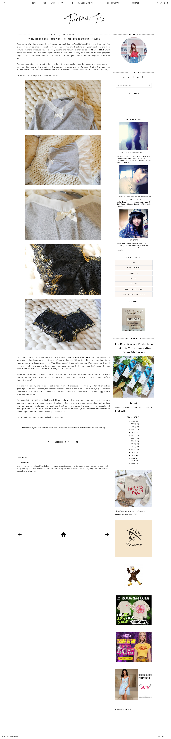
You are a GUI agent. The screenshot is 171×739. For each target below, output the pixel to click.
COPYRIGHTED (163, 736)
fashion (133, 273)
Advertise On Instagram (108, 3)
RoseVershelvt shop (100, 428)
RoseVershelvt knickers (66, 428)
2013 (133, 458)
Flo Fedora (134, 240)
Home (34, 3)
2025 (133, 424)
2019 (133, 441)
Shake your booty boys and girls (134, 152)
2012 (133, 461)
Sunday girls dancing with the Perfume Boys (134, 196)
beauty (134, 278)
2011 (133, 464)
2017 (133, 447)
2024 (133, 427)
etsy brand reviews (134, 294)
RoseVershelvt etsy (55, 428)
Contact (135, 3)
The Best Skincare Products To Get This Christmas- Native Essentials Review (134, 348)
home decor (133, 268)
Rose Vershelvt (96, 49)
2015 (133, 452)
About (43, 3)
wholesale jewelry (123, 709)
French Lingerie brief (58, 400)
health (134, 284)
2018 (133, 444)
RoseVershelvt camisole (44, 428)
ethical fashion (134, 289)
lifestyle (134, 262)
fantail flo (7, 736)
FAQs (126, 3)
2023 (133, 429)
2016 (133, 449)
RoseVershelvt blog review (30, 428)
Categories (55, 3)
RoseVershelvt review (77, 428)
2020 (133, 438)
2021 (133, 435)
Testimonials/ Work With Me (80, 3)
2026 (133, 421)
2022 (133, 432)
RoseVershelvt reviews (89, 428)
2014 (133, 455)
